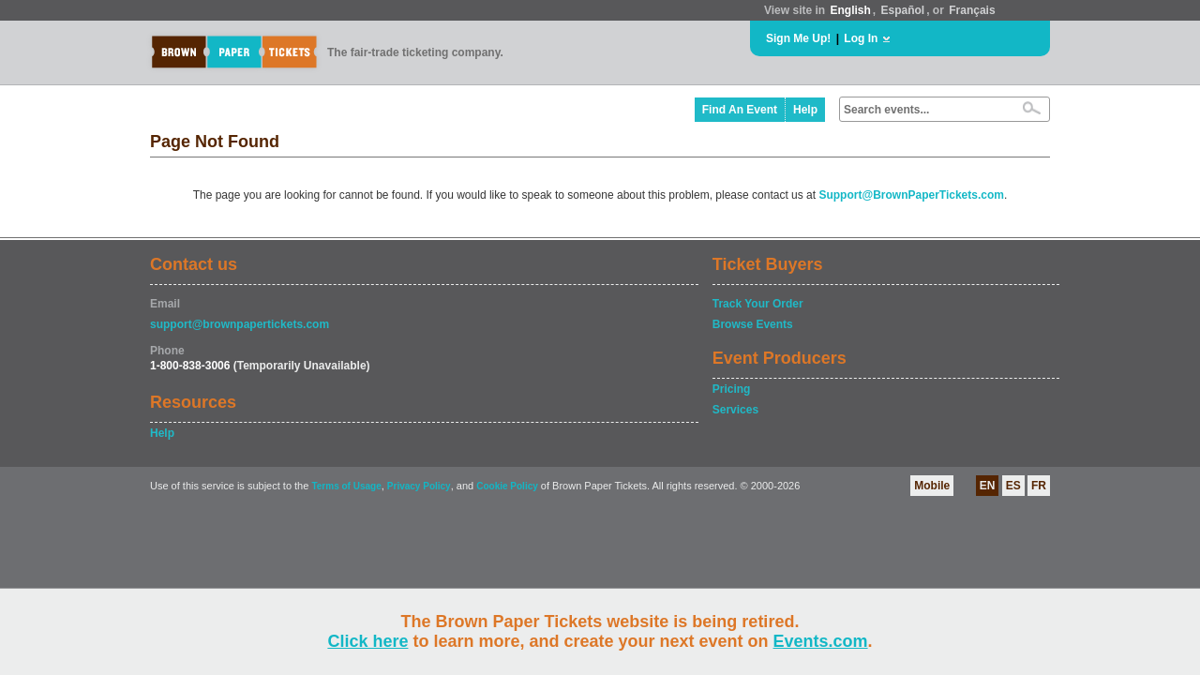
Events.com (820, 641)
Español (903, 10)
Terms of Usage (346, 486)
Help (805, 109)
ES (1013, 485)
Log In (861, 38)
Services (735, 409)
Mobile (932, 485)
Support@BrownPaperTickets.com (911, 195)
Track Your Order (757, 303)
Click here (367, 641)
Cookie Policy (507, 486)
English (850, 10)
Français (972, 10)
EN (988, 485)
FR (1038, 485)
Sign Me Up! (798, 38)
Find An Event (739, 109)
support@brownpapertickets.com (239, 324)
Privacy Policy (419, 486)
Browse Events (752, 324)
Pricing (731, 389)
